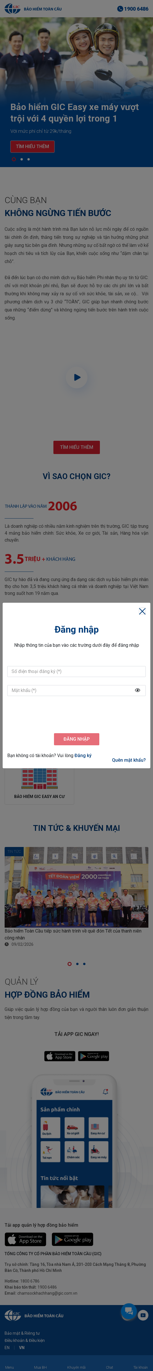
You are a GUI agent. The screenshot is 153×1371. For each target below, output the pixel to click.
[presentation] (76, 715)
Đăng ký (83, 755)
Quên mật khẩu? (129, 760)
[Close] (142, 611)
